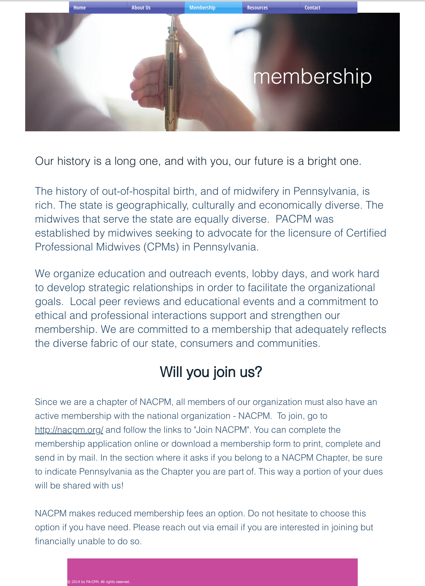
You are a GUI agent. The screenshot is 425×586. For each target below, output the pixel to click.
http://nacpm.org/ (69, 429)
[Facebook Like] (104, 574)
